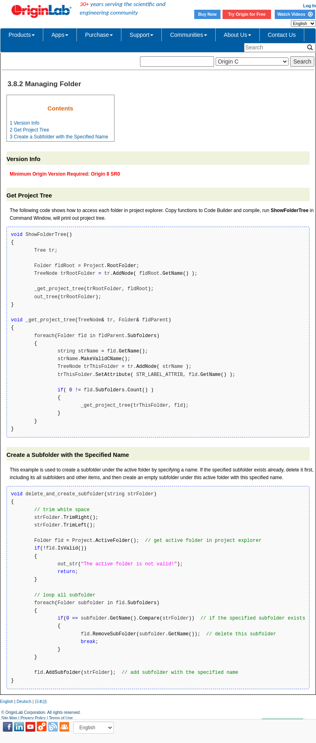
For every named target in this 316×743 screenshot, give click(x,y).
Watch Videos (294, 14)
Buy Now (207, 14)
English (6, 701)
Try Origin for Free (247, 14)
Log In (309, 5)
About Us (237, 35)
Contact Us (282, 35)
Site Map (9, 718)
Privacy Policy (33, 718)
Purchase (99, 35)
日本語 (41, 701)
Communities (188, 35)
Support (141, 35)
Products (21, 35)
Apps (59, 35)
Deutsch (24, 701)
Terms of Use (61, 718)
